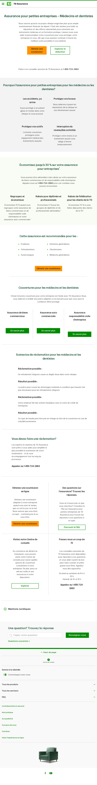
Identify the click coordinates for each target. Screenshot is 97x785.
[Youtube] (51, 774)
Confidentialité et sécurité (13, 707)
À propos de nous (9, 726)
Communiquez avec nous (17, 676)
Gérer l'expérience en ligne (13, 738)
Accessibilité (7, 719)
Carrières (6, 732)
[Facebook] (45, 774)
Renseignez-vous (77, 636)
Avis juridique (7, 713)
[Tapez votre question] (35, 635)
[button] (17, 331)
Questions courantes (19, 642)
